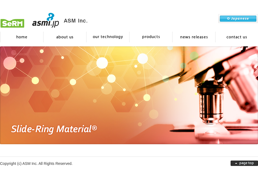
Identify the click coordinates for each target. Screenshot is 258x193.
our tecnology (107, 37)
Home (21, 37)
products (150, 37)
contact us (236, 37)
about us (64, 37)
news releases (193, 37)
